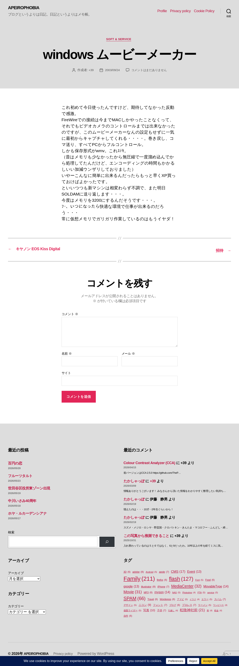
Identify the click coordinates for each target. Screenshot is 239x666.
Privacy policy (180, 11)
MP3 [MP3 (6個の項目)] (148, 593)
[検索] (107, 542)
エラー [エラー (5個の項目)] (206, 600)
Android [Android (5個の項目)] (151, 573)
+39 (89, 71)
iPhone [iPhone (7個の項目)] (163, 587)
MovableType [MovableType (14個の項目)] (216, 587)
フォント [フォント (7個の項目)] (160, 606)
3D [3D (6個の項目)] (127, 573)
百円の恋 (15, 464)
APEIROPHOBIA (25, 8)
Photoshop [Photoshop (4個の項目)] (189, 593)
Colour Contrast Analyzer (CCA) (149, 464)
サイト (66, 374)
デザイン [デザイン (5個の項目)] (130, 606)
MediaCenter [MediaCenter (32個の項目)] (186, 587)
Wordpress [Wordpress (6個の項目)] (167, 600)
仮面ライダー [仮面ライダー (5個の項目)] (132, 611)
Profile (162, 11)
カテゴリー (16, 607)
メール (128, 354)
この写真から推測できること (146, 537)
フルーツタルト (20, 477)
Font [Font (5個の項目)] (199, 581)
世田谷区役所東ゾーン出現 (29, 489)
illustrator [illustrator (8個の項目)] (148, 588)
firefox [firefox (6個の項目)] (162, 581)
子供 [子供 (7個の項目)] (161, 611)
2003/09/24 (111, 71)
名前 (67, 354)
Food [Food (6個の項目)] (209, 581)
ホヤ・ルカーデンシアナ (27, 514)
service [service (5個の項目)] (212, 593)
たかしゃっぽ (134, 482)
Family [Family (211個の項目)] (139, 579)
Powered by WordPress (100, 655)
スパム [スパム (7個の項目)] (220, 600)
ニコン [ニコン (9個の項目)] (145, 606)
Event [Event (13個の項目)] (194, 572)
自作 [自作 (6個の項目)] (128, 617)
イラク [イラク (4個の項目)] (194, 600)
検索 (11, 533)
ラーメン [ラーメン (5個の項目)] (204, 606)
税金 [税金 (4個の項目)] (218, 611)
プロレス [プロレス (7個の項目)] (189, 606)
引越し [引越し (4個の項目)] (173, 611)
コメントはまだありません (149, 71)
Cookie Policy (204, 11)
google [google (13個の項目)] (131, 587)
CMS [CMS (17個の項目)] (178, 572)
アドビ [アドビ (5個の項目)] (182, 600)
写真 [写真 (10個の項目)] (149, 611)
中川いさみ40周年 (22, 502)
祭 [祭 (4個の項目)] (209, 611)
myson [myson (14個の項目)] (162, 593)
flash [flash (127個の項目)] (181, 580)
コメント (70, 315)
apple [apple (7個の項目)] (164, 573)
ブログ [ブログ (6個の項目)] (174, 606)
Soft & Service (119, 40)
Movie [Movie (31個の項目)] (133, 593)
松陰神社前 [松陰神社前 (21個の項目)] (192, 611)
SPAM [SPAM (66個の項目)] (135, 599)
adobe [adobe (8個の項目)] (138, 573)
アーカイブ (16, 574)
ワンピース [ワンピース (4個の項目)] (220, 606)
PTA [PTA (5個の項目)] (201, 593)
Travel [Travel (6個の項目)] (152, 600)
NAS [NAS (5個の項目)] (176, 593)
